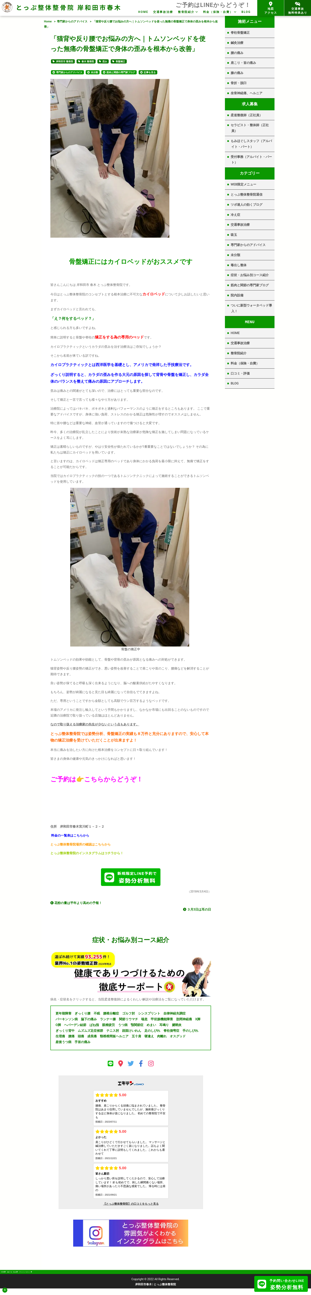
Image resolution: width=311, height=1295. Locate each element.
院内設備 (237, 295)
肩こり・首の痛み (243, 63)
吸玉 (234, 235)
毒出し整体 (239, 265)
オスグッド (178, 1038)
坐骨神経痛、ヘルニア (246, 93)
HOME (143, 11)
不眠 (97, 1015)
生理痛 (60, 1038)
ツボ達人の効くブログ (246, 205)
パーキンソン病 (67, 1021)
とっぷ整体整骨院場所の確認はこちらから (80, 844)
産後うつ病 (63, 1043)
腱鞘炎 (176, 1026)
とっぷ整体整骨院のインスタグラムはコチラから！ (86, 853)
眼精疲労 (108, 1026)
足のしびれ (152, 1032)
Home (48, 21)
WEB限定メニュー (243, 184)
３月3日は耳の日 (197, 911)
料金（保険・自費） (218, 11)
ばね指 (94, 1026)
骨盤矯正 (120, 61)
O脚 (58, 1026)
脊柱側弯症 (171, 1032)
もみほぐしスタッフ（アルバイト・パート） (251, 144)
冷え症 (235, 215)
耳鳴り (164, 1026)
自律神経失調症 (174, 1015)
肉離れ (162, 1038)
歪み (104, 61)
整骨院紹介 (186, 11)
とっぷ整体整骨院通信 (246, 194)
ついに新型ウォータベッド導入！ (251, 308)
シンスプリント (149, 1015)
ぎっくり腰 (82, 1015)
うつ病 (123, 1026)
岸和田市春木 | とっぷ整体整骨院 (155, 1291)
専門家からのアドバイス (72, 21)
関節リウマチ (128, 1021)
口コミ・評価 (240, 373)
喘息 (144, 1021)
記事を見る (150, 72)
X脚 (197, 1021)
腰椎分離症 (111, 1015)
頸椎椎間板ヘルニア (114, 1038)
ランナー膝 (108, 1021)
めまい (151, 1026)
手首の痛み (82, 1043)
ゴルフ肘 (128, 1015)
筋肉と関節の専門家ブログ (121, 72)
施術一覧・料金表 (27, 1276)
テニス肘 (112, 1032)
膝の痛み (237, 73)
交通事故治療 (163, 11)
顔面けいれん (131, 1032)
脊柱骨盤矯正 (240, 33)
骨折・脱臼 (239, 83)
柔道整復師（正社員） (246, 115)
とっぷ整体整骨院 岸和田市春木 (69, 7)
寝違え (149, 1038)
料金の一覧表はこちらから (70, 835)
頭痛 (81, 1038)
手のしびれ (190, 1032)
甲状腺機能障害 (162, 1021)
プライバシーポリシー (58, 1276)
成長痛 (92, 1038)
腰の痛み (237, 53)
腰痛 (71, 1038)
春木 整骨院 (88, 61)
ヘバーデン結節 (75, 1026)
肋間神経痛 (184, 1021)
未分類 (94, 72)
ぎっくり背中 (65, 1032)
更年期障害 (63, 1015)
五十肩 (136, 1038)
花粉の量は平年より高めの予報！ (76, 904)
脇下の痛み (89, 1021)
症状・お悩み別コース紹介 (250, 275)
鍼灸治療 (237, 43)
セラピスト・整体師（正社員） (250, 128)
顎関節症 (137, 1026)
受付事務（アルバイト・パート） (251, 159)
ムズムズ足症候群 (90, 1032)
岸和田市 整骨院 (64, 61)
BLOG (246, 11)
